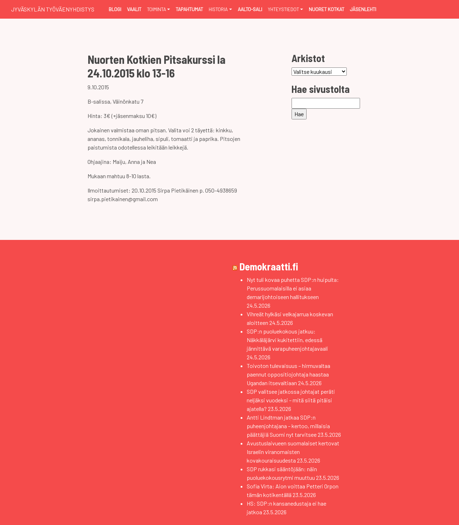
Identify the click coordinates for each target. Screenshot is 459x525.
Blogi (115, 9)
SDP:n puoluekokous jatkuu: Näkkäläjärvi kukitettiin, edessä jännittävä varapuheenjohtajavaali (287, 340)
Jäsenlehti (363, 9)
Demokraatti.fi (269, 266)
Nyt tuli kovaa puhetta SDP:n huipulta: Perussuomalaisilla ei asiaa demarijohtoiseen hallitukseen (293, 288)
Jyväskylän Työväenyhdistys (52, 9)
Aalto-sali (250, 9)
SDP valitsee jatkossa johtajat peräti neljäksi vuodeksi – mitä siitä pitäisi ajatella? (291, 400)
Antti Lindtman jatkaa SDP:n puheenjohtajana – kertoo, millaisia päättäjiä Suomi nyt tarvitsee (288, 426)
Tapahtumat (189, 9)
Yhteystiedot (283, 9)
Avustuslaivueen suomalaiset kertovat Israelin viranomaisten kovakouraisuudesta (293, 452)
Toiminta (156, 9)
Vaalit (134, 9)
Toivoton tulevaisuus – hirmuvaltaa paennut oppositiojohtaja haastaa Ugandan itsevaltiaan (288, 374)
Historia (218, 9)
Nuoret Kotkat (326, 9)
